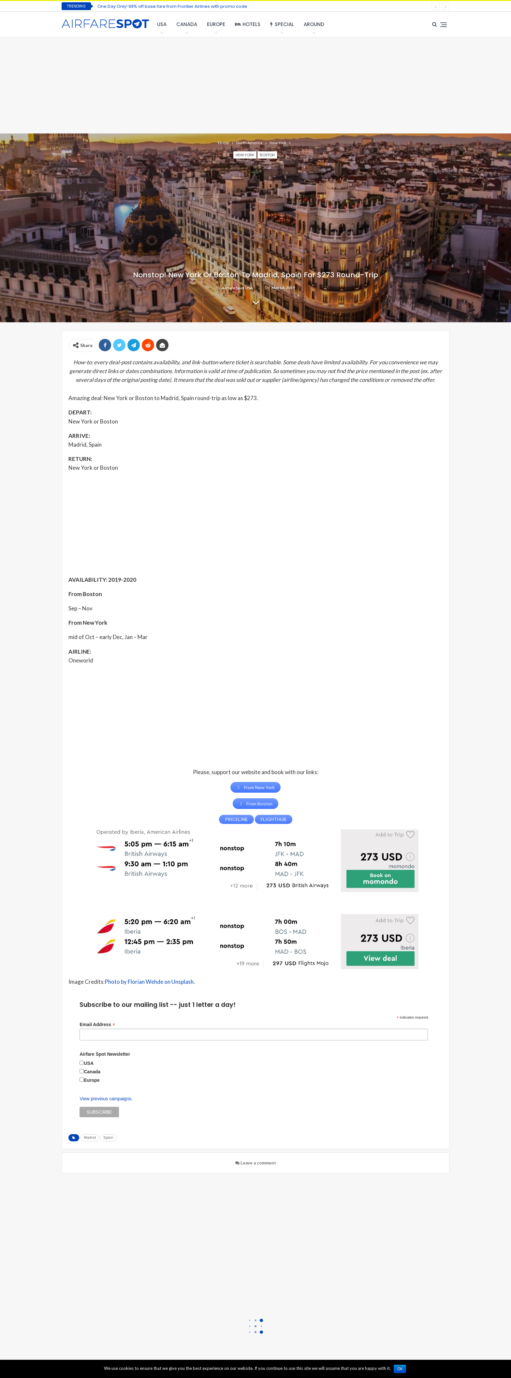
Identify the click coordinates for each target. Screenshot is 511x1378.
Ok (400, 1369)
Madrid (90, 1137)
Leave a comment (255, 1162)
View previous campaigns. (106, 1098)
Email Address (97, 1025)
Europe (216, 24)
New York (245, 155)
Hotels (247, 24)
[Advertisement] (255, 84)
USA (162, 24)
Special (282, 24)
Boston (267, 155)
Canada (186, 24)
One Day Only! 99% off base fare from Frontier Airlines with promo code (172, 6)
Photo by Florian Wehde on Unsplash (149, 981)
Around (314, 24)
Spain (108, 1137)
